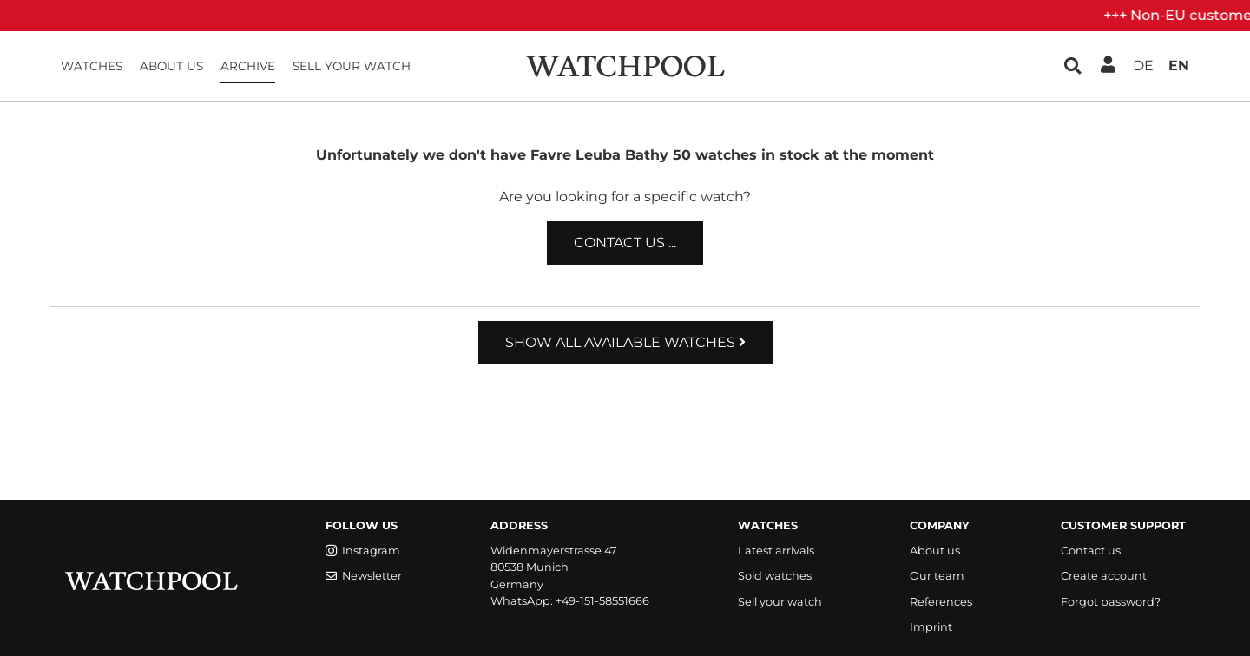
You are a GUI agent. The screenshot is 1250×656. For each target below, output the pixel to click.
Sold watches (775, 575)
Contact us (1091, 550)
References (941, 601)
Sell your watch (352, 66)
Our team (937, 575)
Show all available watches (625, 342)
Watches (91, 66)
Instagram (363, 550)
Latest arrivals (776, 550)
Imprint (931, 626)
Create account (1104, 575)
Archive (247, 66)
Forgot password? (1111, 601)
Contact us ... (625, 242)
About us (171, 66)
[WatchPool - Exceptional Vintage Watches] (625, 64)
